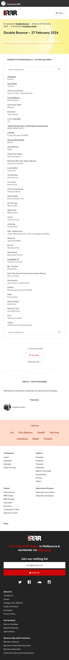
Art (12, 432)
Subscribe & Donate (45, 488)
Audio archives (10, 467)
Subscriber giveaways (45, 495)
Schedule (39, 457)
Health (41, 432)
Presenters (40, 467)
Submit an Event (10, 513)
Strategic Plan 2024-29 (13, 603)
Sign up (34, 573)
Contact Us (8, 595)
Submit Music (9, 631)
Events (7, 488)
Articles (39, 478)
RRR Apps (44, 550)
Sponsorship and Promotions (17, 638)
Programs (40, 460)
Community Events (11, 509)
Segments (8, 460)
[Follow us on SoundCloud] (39, 582)
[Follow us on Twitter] (20, 582)
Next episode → (34, 361)
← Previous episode (34, 348)
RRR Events (8, 495)
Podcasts (39, 464)
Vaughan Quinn (30, 26)
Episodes (7, 464)
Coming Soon (9, 492)
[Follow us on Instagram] (49, 582)
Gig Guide (8, 502)
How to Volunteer (11, 624)
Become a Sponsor (11, 641)
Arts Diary (8, 506)
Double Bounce (22, 24)
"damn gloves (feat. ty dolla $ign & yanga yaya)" (27, 126)
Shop (6, 523)
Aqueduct (11, 77)
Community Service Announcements (19, 653)
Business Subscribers (12, 649)
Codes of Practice (11, 606)
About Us (8, 592)
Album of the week (43, 471)
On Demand (9, 453)
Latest (6, 457)
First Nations (25, 432)
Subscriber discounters (45, 492)
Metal (35, 438)
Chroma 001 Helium (15, 140)
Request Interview (11, 628)
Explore (39, 453)
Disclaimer (8, 610)
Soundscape (41, 474)
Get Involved (9, 620)
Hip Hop (54, 432)
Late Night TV (13, 259)
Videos (38, 481)
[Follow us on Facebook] (29, 582)
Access (6, 599)
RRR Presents (9, 499)
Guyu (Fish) (12, 84)
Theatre (48, 438)
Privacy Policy (9, 614)
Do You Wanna (13, 98)
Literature (22, 438)
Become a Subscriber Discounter (17, 645)
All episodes (34, 355)
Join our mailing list (34, 559)
